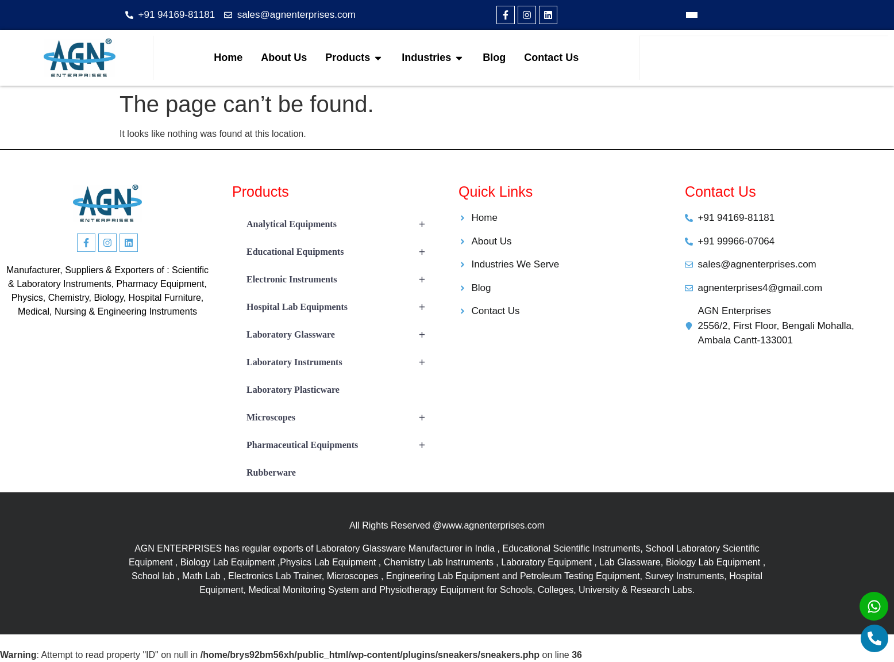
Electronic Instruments (341, 279)
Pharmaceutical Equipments (341, 445)
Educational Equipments (341, 252)
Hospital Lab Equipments (341, 307)
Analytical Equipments (341, 224)
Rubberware (271, 472)
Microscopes (341, 417)
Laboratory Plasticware (293, 390)
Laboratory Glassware (341, 335)
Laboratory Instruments (341, 362)
